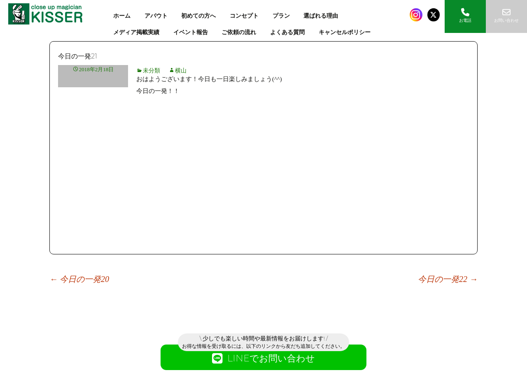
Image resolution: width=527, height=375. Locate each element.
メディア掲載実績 (136, 32)
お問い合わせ (506, 15)
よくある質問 (287, 32)
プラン (281, 16)
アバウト (156, 16)
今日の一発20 (79, 279)
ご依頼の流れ (239, 32)
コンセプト (244, 16)
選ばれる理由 (320, 16)
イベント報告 (190, 32)
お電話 (465, 15)
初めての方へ (198, 16)
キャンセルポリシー (345, 32)
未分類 (151, 71)
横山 (181, 71)
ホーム (122, 16)
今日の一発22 (448, 279)
